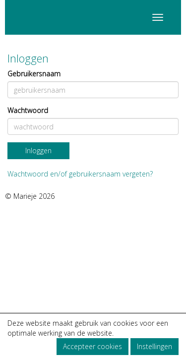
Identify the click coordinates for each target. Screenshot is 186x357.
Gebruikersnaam (34, 73)
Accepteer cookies (92, 346)
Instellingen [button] (154, 346)
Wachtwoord (27, 110)
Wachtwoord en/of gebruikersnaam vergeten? (80, 173)
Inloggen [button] (38, 150)
